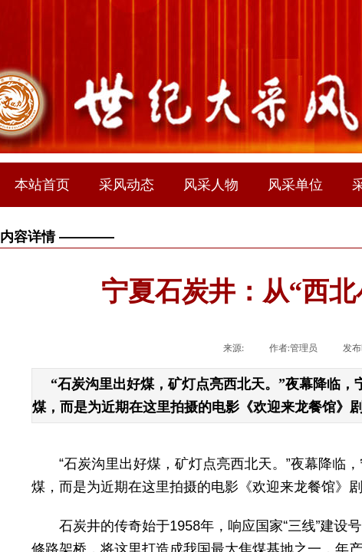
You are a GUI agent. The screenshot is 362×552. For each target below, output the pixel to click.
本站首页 (42, 184)
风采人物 (211, 184)
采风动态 (126, 184)
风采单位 (295, 184)
